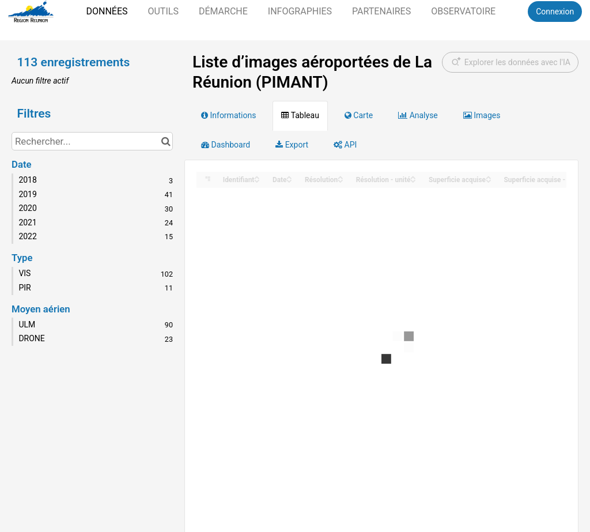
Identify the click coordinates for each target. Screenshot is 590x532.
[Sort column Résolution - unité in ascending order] (413, 177)
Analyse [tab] (418, 115)
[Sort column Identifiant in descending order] (257, 180)
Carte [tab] (359, 115)
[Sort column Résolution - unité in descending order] (413, 180)
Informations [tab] (228, 115)
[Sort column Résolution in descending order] (340, 180)
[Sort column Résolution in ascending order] (340, 177)
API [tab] (345, 144)
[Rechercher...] (92, 141)
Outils (163, 11)
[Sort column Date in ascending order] (289, 177)
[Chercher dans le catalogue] (165, 141)
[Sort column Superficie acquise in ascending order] (488, 177)
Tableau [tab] (300, 115)
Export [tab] (291, 144)
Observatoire (463, 11)
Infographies (300, 11)
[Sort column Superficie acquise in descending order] (488, 180)
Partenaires (381, 11)
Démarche (223, 11)
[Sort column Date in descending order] (289, 180)
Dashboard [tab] (225, 144)
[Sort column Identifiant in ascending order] (257, 177)
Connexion (555, 11)
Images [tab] (482, 115)
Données (106, 11)
